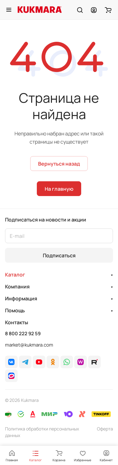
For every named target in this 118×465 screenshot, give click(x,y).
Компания (17, 286)
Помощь (15, 310)
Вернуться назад (59, 163)
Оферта (105, 429)
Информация (21, 298)
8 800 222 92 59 (23, 333)
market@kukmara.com (29, 345)
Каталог (15, 274)
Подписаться (59, 255)
